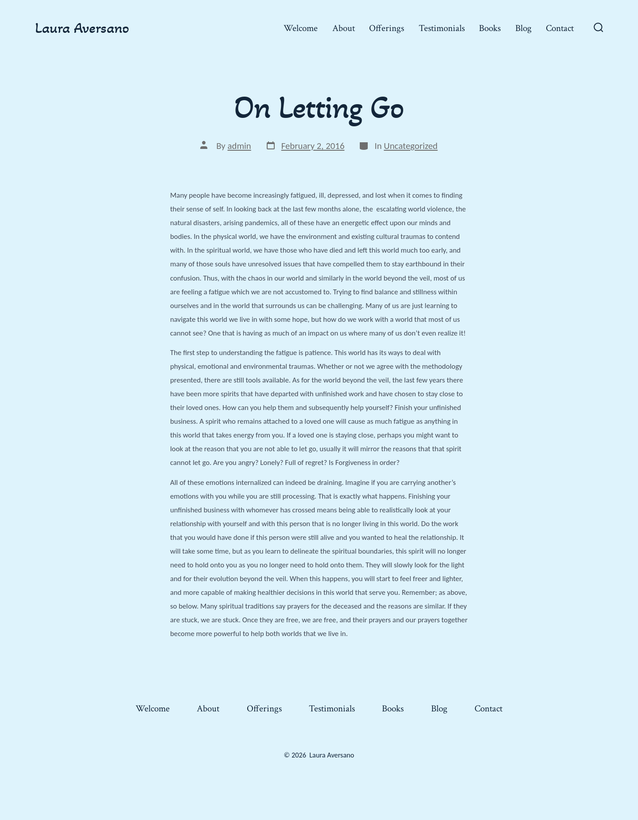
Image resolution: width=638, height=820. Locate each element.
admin (239, 146)
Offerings (386, 28)
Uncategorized (410, 146)
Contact (560, 28)
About (343, 28)
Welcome (301, 28)
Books (490, 28)
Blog (523, 28)
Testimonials (442, 28)
